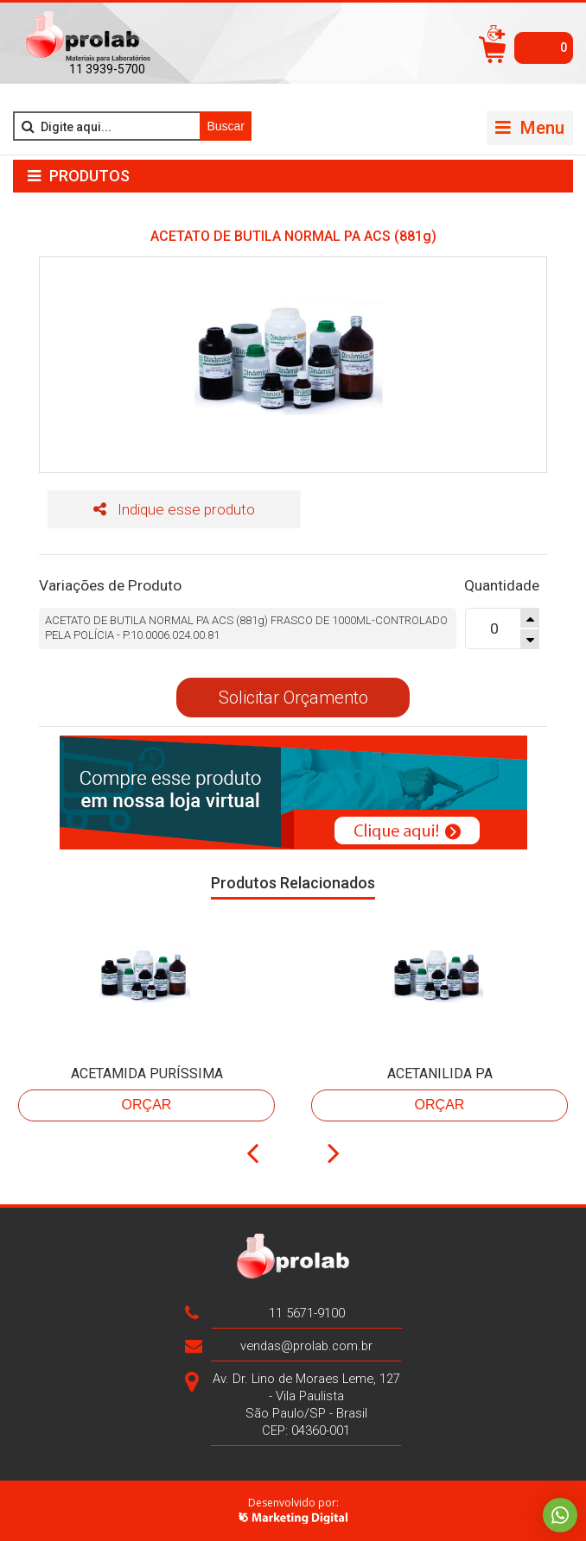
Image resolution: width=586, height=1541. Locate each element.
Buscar (226, 126)
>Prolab (88, 37)
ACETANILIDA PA (440, 1073)
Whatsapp (560, 1515)
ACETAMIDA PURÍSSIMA (147, 1073)
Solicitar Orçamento (293, 697)
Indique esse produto (174, 509)
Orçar (147, 1104)
